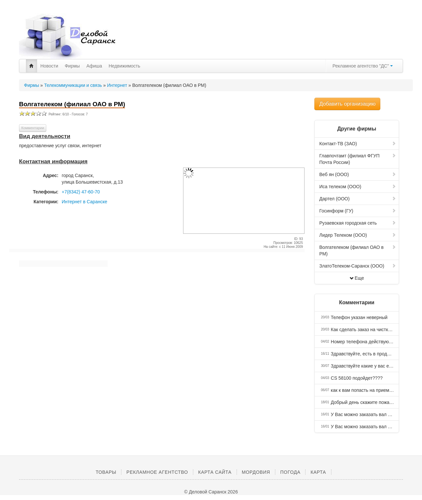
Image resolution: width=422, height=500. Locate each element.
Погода (290, 472)
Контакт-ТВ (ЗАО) (357, 143)
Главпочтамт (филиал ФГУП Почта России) (357, 159)
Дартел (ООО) (357, 198)
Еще (356, 278)
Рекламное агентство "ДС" (362, 66)
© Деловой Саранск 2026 (211, 491)
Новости (49, 66)
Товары (105, 472)
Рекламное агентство (157, 472)
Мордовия (256, 472)
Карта (318, 472)
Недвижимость (124, 66)
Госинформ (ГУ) (357, 210)
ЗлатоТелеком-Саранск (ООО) (357, 266)
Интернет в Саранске (84, 201)
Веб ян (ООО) (357, 174)
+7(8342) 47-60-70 (81, 191)
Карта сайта (215, 472)
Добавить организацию (347, 104)
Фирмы (72, 66)
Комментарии (32, 128)
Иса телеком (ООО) (357, 186)
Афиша (94, 66)
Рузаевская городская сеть (357, 223)
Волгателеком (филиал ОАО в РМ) (357, 250)
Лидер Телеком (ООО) (357, 235)
